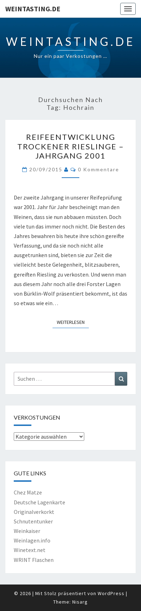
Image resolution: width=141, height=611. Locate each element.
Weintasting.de (32, 8)
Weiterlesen (73, 321)
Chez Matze (28, 492)
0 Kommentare (98, 169)
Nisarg (80, 602)
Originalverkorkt (34, 511)
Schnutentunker (33, 521)
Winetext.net (29, 549)
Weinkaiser (27, 530)
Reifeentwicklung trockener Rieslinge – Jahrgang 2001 (70, 146)
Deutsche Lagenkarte (39, 502)
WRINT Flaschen (34, 559)
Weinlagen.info (32, 540)
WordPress (111, 593)
